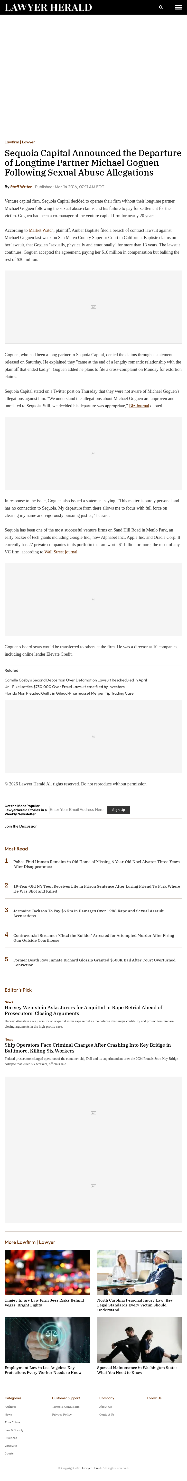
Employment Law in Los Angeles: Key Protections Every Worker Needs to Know (43, 1370)
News (9, 1002)
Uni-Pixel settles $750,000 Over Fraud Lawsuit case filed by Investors (65, 686)
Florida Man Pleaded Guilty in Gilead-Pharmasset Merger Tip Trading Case (69, 693)
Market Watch (41, 230)
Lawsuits (11, 1445)
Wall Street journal (60, 552)
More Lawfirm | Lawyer (30, 1242)
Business (11, 1438)
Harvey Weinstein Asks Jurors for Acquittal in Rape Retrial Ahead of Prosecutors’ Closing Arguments (83, 1010)
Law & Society (14, 1430)
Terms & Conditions (66, 1406)
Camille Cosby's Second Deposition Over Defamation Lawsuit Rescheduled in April (76, 680)
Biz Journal (139, 405)
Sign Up (118, 810)
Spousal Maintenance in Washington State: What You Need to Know (137, 1370)
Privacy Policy (62, 1414)
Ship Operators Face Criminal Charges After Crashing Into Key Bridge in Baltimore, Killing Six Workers (88, 1048)
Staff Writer (21, 186)
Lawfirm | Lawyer (20, 142)
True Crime (12, 1422)
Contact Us (106, 1414)
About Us (105, 1406)
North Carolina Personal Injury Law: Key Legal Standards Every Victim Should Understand (135, 1305)
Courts (9, 1453)
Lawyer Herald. (92, 1468)
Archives (10, 1406)
